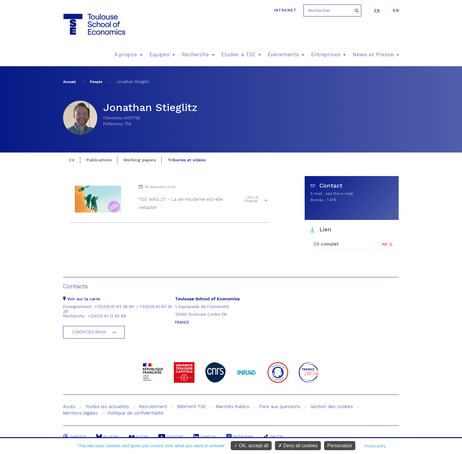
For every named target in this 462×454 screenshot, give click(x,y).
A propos (129, 54)
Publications (99, 160)
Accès (69, 406)
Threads (74, 436)
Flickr (138, 437)
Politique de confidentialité (136, 413)
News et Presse (376, 54)
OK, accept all (251, 445)
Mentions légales (80, 413)
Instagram (239, 436)
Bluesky (107, 436)
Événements (286, 54)
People (96, 82)
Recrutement (153, 406)
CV (72, 160)
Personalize (339, 445)
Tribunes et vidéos (187, 160)
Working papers (139, 160)
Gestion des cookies (331, 406)
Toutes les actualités (107, 406)
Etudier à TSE (241, 54)
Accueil (69, 82)
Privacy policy (375, 446)
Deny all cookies (298, 445)
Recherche (198, 54)
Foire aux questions (279, 406)
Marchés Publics (232, 406)
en (396, 10)
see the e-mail (339, 193)
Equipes (162, 54)
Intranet (285, 10)
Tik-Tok (273, 436)
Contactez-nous (89, 332)
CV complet (326, 244)
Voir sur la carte (81, 298)
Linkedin (205, 436)
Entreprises (328, 54)
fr (377, 10)
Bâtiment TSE (191, 406)
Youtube (171, 436)
